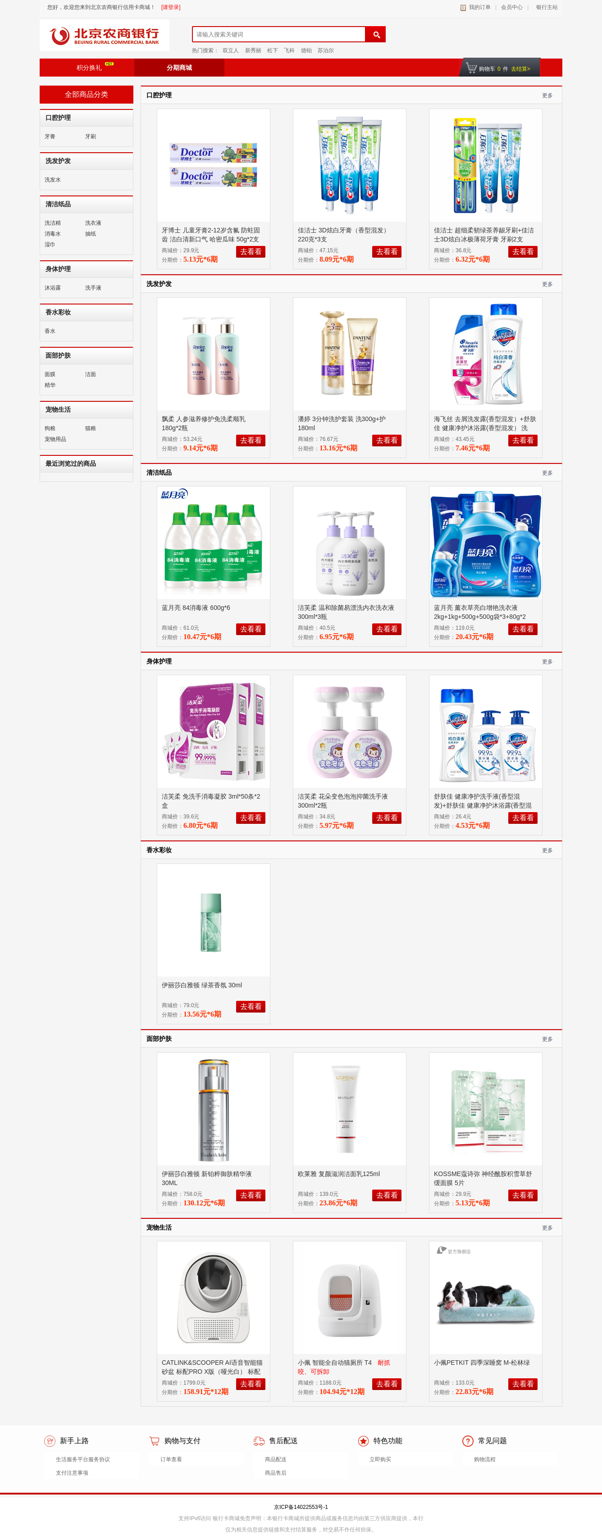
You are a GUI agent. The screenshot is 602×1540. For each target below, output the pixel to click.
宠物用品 (55, 439)
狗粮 (50, 428)
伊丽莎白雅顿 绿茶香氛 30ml (203, 985)
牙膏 (50, 136)
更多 (547, 95)
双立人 (231, 50)
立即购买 (380, 1459)
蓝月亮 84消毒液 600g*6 (197, 607)
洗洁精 (53, 223)
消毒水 (53, 234)
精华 (50, 385)
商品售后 (276, 1473)
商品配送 (276, 1459)
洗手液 (93, 288)
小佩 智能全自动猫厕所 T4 (336, 1362)
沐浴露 (53, 288)
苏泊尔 (326, 50)
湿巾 (50, 244)
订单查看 (171, 1459)
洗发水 (53, 180)
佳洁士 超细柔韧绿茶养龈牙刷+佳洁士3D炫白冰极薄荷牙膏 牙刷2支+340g (484, 239)
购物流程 (485, 1459)
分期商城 (179, 67)
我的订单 (480, 7)
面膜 (50, 374)
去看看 (251, 251)
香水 (50, 331)
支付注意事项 (72, 1473)
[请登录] (171, 7)
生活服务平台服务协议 (83, 1459)
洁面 (90, 374)
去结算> (520, 69)
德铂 (306, 50)
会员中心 (512, 7)
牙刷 (90, 136)
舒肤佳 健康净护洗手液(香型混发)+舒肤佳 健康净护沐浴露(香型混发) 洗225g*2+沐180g (483, 805)
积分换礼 (95, 66)
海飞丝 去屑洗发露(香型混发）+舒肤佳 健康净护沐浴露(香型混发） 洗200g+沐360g (485, 428)
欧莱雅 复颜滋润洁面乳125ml (340, 1173)
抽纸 (90, 234)
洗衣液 (93, 223)
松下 (272, 50)
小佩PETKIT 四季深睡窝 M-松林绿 (483, 1362)
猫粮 (90, 428)
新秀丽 (253, 50)
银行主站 (545, 7)
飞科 (289, 50)
